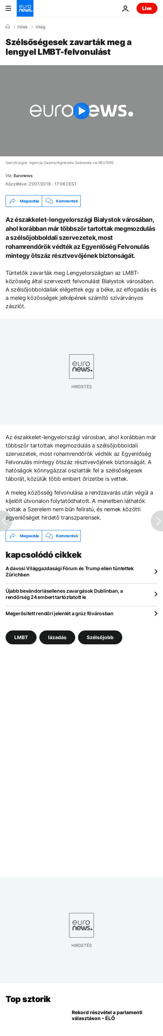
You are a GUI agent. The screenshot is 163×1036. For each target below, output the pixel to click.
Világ (40, 27)
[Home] (8, 26)
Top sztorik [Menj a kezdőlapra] (28, 999)
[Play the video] (81, 110)
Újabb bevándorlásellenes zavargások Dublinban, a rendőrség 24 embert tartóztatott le (64, 594)
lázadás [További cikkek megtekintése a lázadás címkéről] (57, 637)
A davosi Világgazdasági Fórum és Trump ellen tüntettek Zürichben (70, 571)
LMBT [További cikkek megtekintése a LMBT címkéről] (21, 637)
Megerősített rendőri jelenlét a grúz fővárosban (60, 613)
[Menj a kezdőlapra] (25, 8)
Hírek (22, 27)
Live (147, 8)
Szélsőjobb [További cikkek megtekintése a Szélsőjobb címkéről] (100, 637)
